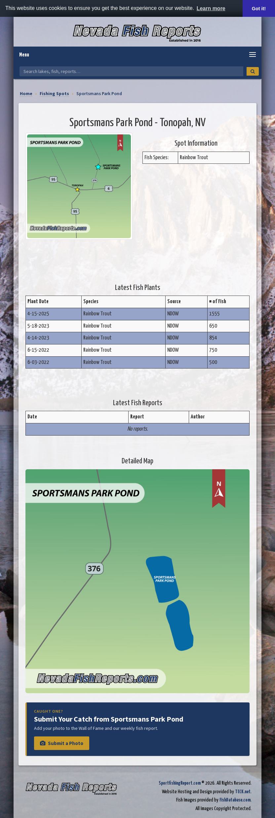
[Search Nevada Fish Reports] (131, 71)
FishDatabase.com (235, 800)
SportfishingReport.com (180, 783)
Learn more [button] (211, 8)
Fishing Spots (54, 93)
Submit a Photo (61, 743)
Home (26, 93)
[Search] (253, 71)
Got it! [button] (259, 8)
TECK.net (243, 791)
